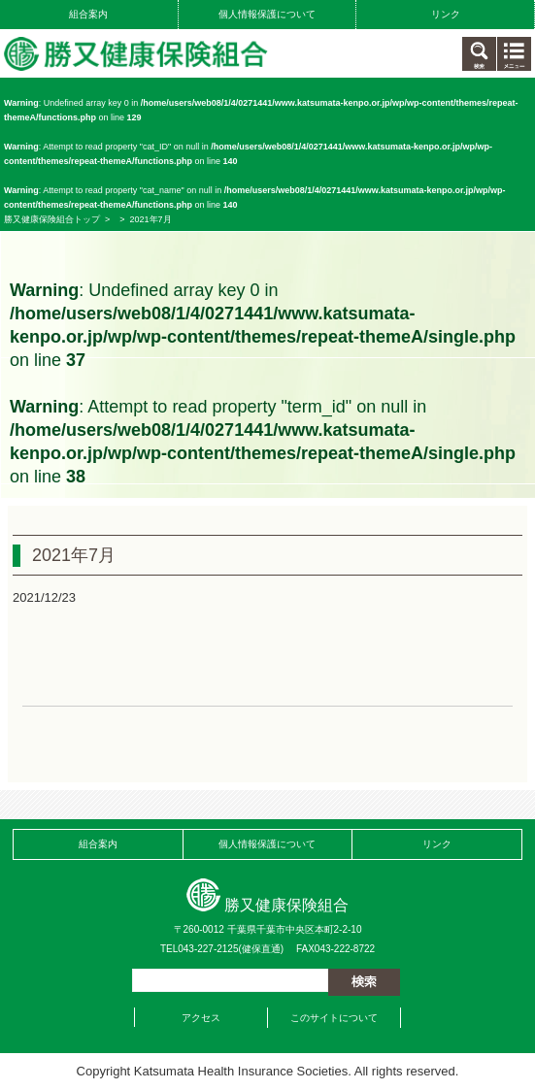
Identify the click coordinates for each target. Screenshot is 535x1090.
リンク (445, 14)
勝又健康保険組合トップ (52, 219)
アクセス (201, 1017)
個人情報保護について (267, 14)
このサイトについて (334, 1017)
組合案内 (88, 14)
